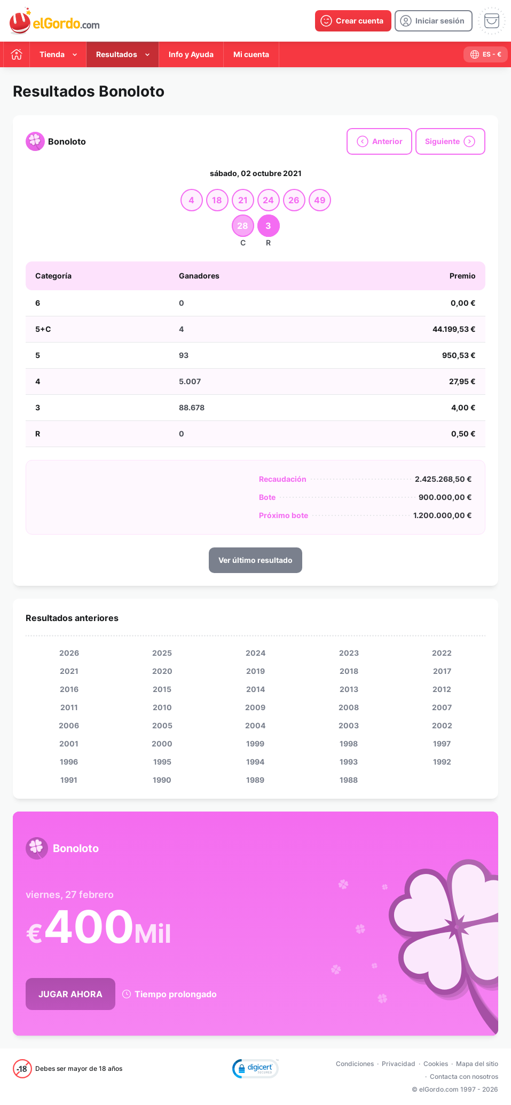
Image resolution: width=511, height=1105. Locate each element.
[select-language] (485, 54)
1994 (255, 761)
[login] (434, 20)
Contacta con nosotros (464, 1076)
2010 (162, 707)
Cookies (435, 1064)
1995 (162, 761)
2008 (349, 707)
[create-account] (353, 20)
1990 (162, 779)
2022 (442, 652)
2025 (162, 652)
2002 (442, 725)
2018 (349, 670)
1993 (349, 761)
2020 (162, 670)
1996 (69, 761)
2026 (69, 652)
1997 (442, 743)
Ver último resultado (255, 560)
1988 (349, 779)
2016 (69, 689)
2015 (162, 689)
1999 (255, 743)
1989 (255, 779)
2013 (349, 689)
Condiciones (355, 1064)
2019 (255, 670)
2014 (255, 689)
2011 (69, 707)
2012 (442, 689)
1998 (349, 743)
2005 (162, 725)
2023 (349, 652)
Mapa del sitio (477, 1064)
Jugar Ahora (70, 994)
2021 (69, 670)
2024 (255, 652)
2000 (162, 743)
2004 (255, 725)
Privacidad (398, 1064)
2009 (255, 707)
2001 (68, 743)
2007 (442, 707)
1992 (442, 761)
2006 (69, 725)
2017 (442, 670)
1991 (68, 779)
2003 (349, 725)
